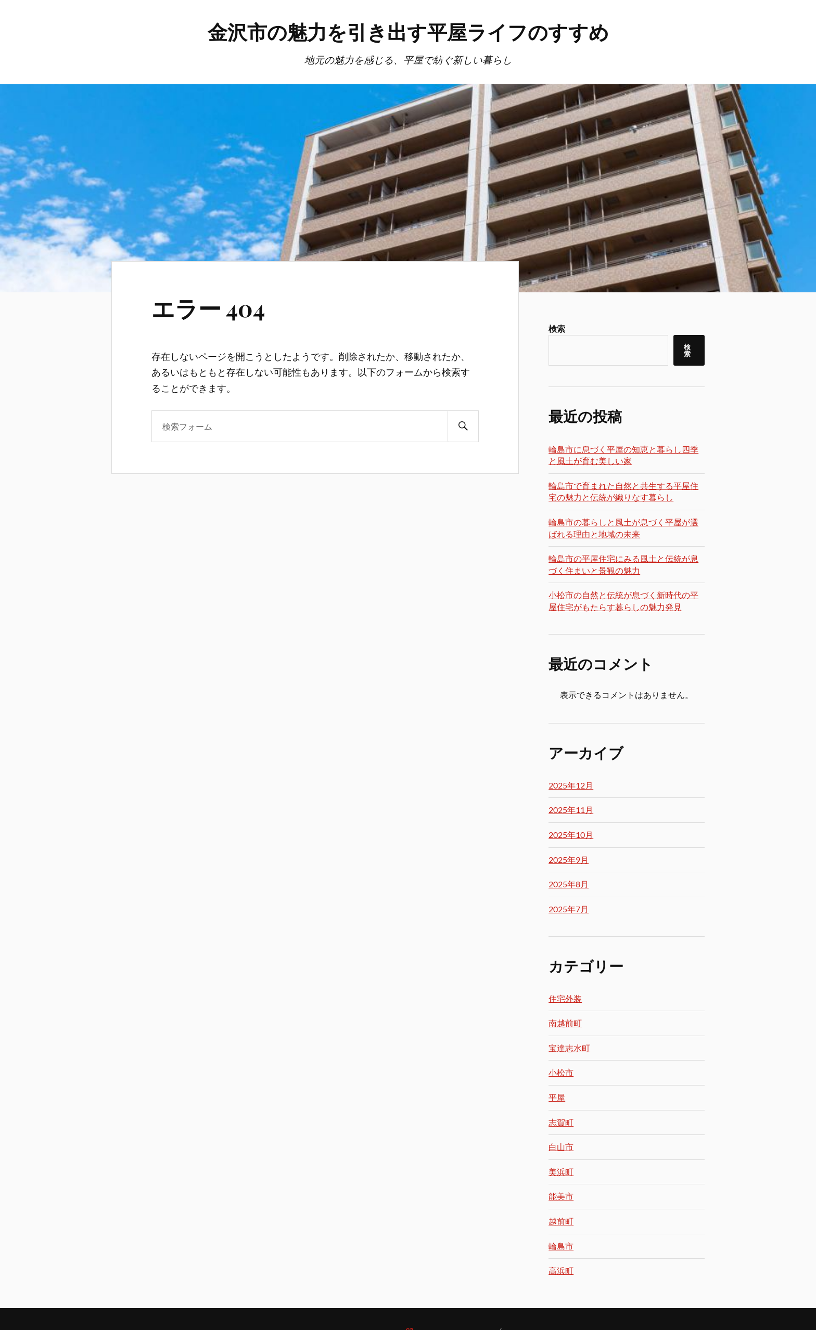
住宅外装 (565, 998)
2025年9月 (569, 859)
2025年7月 (569, 909)
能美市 (561, 1196)
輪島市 (561, 1246)
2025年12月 (571, 785)
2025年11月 (571, 810)
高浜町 (561, 1270)
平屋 (557, 1097)
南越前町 (565, 1023)
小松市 (561, 1072)
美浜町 (561, 1172)
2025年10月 (571, 835)
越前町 (561, 1221)
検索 (557, 328)
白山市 (561, 1147)
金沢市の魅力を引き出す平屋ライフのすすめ (408, 31)
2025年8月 (569, 884)
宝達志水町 (569, 1048)
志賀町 (561, 1122)
